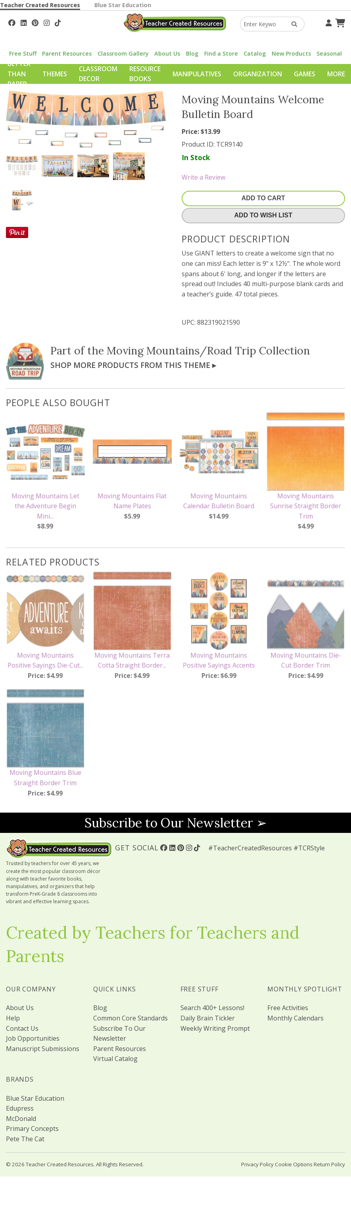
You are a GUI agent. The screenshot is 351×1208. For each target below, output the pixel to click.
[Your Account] (328, 22)
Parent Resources (67, 53)
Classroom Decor (98, 73)
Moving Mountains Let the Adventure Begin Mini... (45, 506)
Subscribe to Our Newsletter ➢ (175, 823)
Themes (54, 74)
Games (304, 74)
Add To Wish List (263, 215)
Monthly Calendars (295, 1018)
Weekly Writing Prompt (215, 1028)
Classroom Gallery (123, 53)
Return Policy (329, 1164)
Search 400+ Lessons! (212, 1007)
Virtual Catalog (115, 1058)
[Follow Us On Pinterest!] (35, 22)
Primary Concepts (32, 1128)
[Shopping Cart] (339, 22)
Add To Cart (263, 198)
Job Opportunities (32, 1038)
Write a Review (203, 177)
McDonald (21, 1118)
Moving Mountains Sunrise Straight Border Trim (305, 506)
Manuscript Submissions (42, 1048)
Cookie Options (294, 1164)
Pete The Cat (25, 1138)
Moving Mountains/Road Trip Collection (208, 350)
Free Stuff (22, 53)
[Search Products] (292, 24)
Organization (257, 74)
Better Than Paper (19, 73)
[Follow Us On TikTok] (58, 22)
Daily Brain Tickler (207, 1018)
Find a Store (221, 53)
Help (13, 1018)
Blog (192, 53)
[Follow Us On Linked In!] (24, 22)
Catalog (255, 53)
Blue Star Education (122, 5)
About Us (167, 53)
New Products (291, 53)
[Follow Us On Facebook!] (11, 22)
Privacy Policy (257, 1164)
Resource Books (145, 73)
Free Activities (287, 1007)
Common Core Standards (130, 1018)
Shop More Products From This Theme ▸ (133, 365)
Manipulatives (197, 74)
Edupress (20, 1108)
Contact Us (22, 1028)
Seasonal (329, 53)
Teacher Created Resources (40, 5)
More (336, 74)
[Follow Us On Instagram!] (47, 22)
